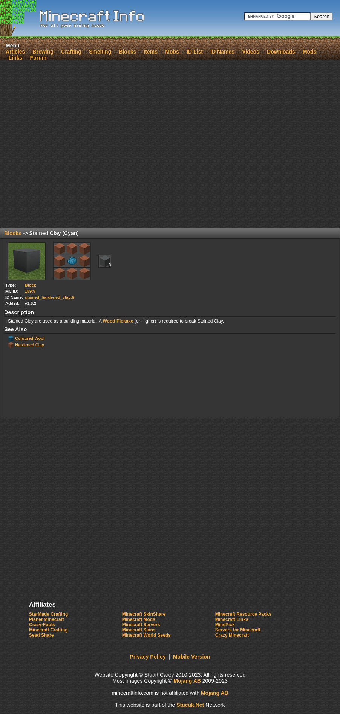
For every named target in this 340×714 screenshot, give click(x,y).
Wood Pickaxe (118, 321)
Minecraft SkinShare (143, 614)
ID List (195, 52)
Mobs (172, 52)
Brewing (43, 52)
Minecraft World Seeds (146, 635)
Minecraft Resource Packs (243, 614)
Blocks (127, 52)
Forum (38, 58)
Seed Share (41, 635)
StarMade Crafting (48, 614)
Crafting (71, 52)
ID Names (222, 52)
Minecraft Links (231, 619)
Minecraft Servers (141, 624)
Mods (310, 52)
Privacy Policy (148, 657)
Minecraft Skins (139, 630)
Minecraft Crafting (48, 630)
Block (30, 285)
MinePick (225, 624)
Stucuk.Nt (190, 705)
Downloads (281, 52)
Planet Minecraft (46, 619)
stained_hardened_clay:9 (49, 297)
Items (151, 52)
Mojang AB (187, 681)
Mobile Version (191, 657)
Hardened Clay (29, 344)
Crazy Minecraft (232, 635)
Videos (250, 52)
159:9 (30, 291)
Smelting (100, 52)
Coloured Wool (29, 338)
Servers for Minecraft (237, 630)
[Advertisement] (113, 144)
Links (16, 58)
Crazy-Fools (42, 624)
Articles (15, 52)
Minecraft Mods (138, 619)
